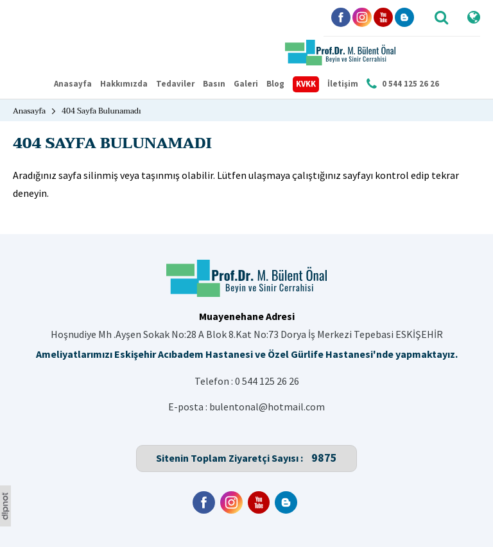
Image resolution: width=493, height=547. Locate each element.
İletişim (342, 83)
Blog (275, 83)
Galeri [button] (246, 83)
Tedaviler (175, 83)
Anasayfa (73, 83)
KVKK (306, 83)
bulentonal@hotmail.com (267, 406)
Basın (214, 83)
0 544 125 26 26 (267, 380)
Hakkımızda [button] (124, 83)
